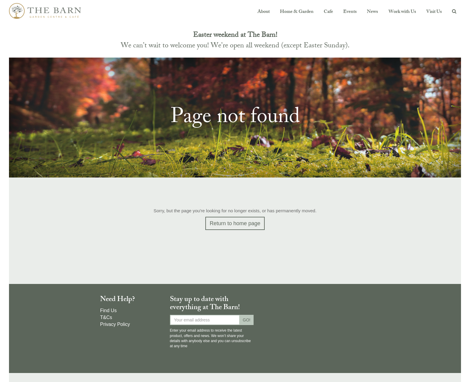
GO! (247, 320)
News (372, 12)
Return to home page (235, 223)
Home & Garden (297, 12)
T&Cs (106, 317)
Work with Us (402, 12)
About (263, 12)
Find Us (108, 310)
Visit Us (434, 12)
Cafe (328, 12)
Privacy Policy (115, 324)
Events (350, 12)
